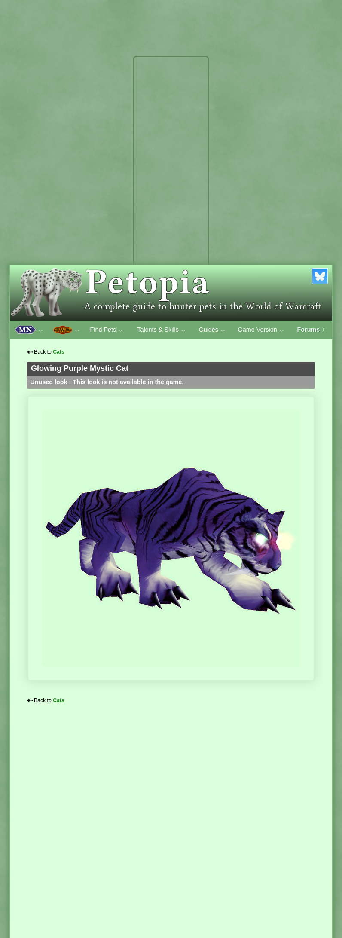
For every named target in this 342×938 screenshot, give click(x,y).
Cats (58, 352)
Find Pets (106, 330)
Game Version (261, 330)
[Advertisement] (171, 188)
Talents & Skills (161, 330)
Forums (312, 329)
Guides (212, 330)
